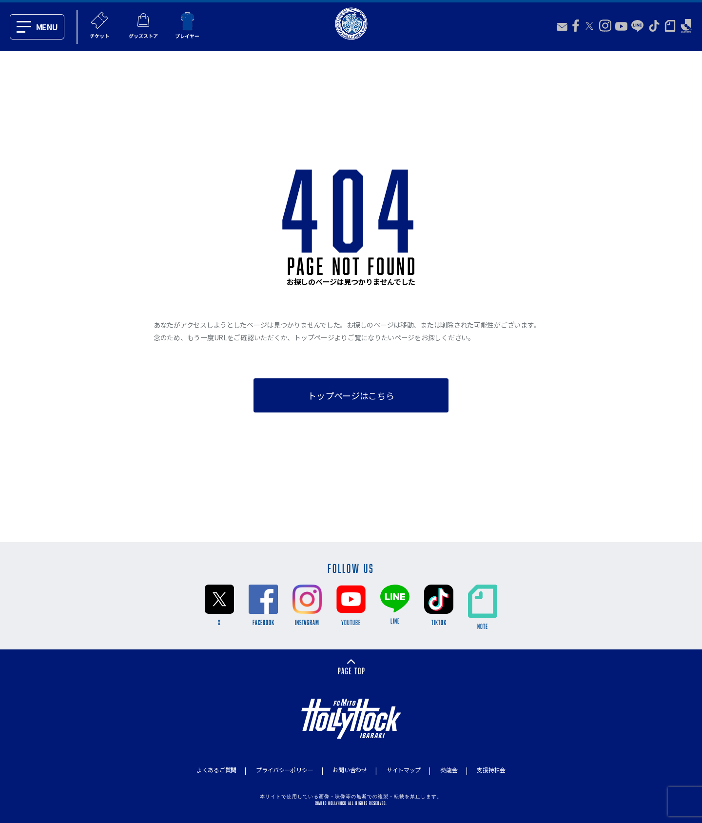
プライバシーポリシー (284, 769)
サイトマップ (404, 769)
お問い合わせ (349, 769)
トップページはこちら (351, 395)
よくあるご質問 (216, 769)
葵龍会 (448, 769)
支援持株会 (491, 769)
